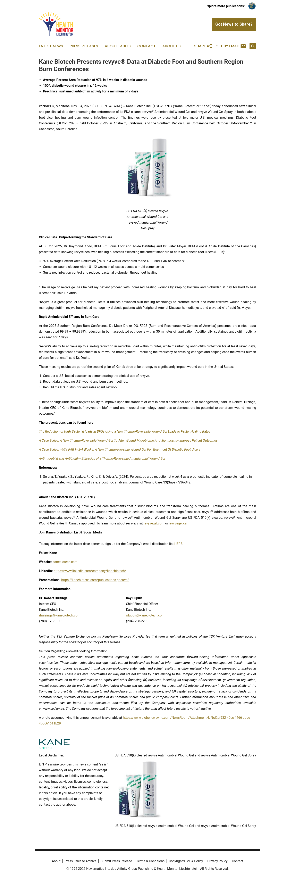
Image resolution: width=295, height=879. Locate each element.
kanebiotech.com (65, 562)
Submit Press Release (116, 861)
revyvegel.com (154, 523)
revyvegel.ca (178, 523)
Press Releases (84, 46)
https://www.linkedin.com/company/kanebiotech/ (90, 571)
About (56, 861)
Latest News (51, 46)
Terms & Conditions (150, 861)
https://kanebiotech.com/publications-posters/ (95, 580)
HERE (178, 544)
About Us (171, 46)
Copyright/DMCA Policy (186, 861)
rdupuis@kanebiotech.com (145, 615)
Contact (146, 46)
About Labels (118, 46)
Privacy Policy (217, 861)
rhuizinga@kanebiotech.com (59, 615)
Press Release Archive (80, 861)
